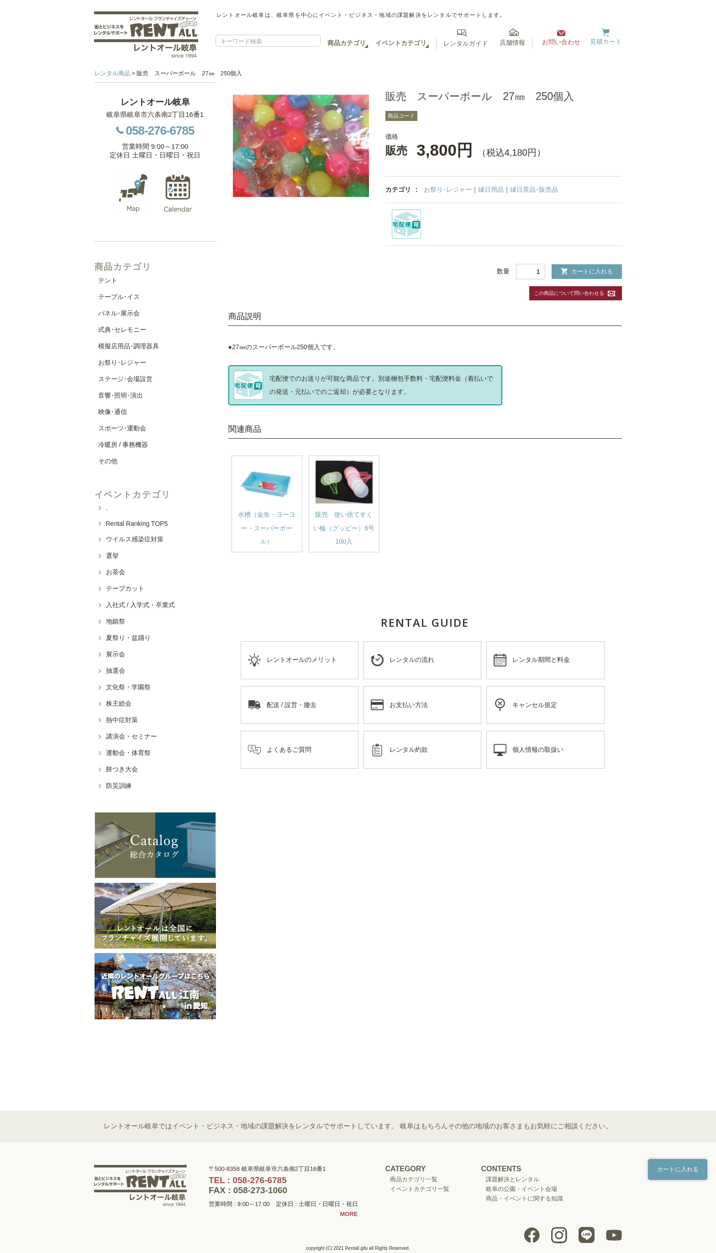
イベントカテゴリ (400, 43)
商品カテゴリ (346, 43)
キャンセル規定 (534, 704)
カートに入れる (587, 271)
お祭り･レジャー (448, 189)
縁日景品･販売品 (534, 189)
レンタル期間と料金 (541, 659)
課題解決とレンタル (512, 1179)
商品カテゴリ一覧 (413, 1179)
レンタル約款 (409, 749)
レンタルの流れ (412, 659)
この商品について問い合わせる (569, 293)
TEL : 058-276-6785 (248, 1180)
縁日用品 (491, 189)
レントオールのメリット (302, 659)
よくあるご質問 (289, 749)
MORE (349, 1214)
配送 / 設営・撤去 (292, 704)
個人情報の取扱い (537, 749)
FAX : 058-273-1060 (248, 1190)
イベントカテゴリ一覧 (419, 1188)
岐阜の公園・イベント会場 (521, 1188)
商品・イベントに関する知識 (524, 1198)
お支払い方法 (409, 704)
